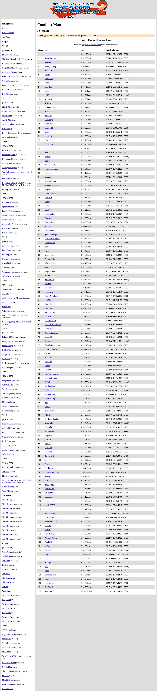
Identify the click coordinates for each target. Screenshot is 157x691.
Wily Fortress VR (9, 656)
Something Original (9, 424)
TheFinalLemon (51, 378)
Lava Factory (7, 250)
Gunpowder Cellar (9, 224)
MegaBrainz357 (51, 435)
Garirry (47, 202)
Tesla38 (48, 370)
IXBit (47, 480)
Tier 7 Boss (6, 530)
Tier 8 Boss (6, 535)
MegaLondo (7, 402)
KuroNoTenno (50, 275)
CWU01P (48, 198)
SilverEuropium (51, 263)
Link (46, 54)
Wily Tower (6, 454)
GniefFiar (48, 87)
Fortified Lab (7, 211)
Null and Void (7, 689)
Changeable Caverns (10, 272)
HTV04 (48, 526)
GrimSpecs (49, 124)
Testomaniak (50, 214)
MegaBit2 (48, 189)
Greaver (48, 439)
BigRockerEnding (52, 419)
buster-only (69, 35)
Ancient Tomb (7, 467)
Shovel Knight (7, 346)
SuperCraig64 (50, 534)
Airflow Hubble (8, 450)
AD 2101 (5, 294)
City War (5, 552)
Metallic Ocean (8, 680)
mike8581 (48, 247)
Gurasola (48, 427)
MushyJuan (49, 431)
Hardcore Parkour (9, 663)
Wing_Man (49, 329)
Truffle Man (7, 120)
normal (52, 35)
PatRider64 (49, 152)
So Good (5, 676)
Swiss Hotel (6, 643)
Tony (47, 554)
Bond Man (6, 150)
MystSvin (48, 99)
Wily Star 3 (6, 608)
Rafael (47, 382)
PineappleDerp (50, 66)
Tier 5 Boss (6, 521)
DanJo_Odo (49, 353)
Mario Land (6, 639)
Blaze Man (6, 228)
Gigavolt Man (7, 437)
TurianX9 (48, 550)
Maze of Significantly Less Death (15, 315)
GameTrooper (50, 509)
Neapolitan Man (8, 68)
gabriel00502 (50, 505)
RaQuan (48, 284)
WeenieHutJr (50, 222)
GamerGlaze (49, 489)
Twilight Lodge (8, 556)
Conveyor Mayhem (9, 168)
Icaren (47, 407)
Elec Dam (6, 307)
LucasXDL (49, 144)
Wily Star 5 (6, 617)
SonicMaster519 (51, 521)
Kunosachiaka (50, 181)
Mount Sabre (7, 116)
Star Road (6, 652)
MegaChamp (50, 271)
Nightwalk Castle (9, 634)
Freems (47, 157)
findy (47, 91)
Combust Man (7, 398)
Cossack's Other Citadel (11, 215)
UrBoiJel (48, 362)
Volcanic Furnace (9, 311)
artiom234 (49, 493)
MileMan (48, 452)
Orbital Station (8, 350)
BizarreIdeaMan (51, 349)
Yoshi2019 (49, 337)
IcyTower (48, 546)
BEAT (47, 210)
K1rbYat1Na (49, 411)
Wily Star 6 (6, 621)
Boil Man (6, 94)
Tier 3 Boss (6, 513)
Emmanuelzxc (50, 575)
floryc (47, 558)
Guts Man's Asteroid (10, 111)
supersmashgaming (52, 398)
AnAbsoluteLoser (51, 333)
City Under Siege (9, 159)
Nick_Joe (48, 116)
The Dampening (8, 393)
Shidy (47, 267)
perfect (84, 35)
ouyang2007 (49, 485)
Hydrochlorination (52, 169)
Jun (46, 148)
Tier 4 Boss (6, 517)
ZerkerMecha (50, 259)
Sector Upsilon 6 (8, 124)
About (4, 28)
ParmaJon (48, 218)
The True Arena (8, 582)
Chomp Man (7, 411)
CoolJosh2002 (50, 321)
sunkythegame (50, 583)
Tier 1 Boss (6, 500)
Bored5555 (49, 79)
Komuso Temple (8, 90)
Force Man (6, 179)
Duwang (5, 254)
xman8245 (49, 308)
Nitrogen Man (7, 259)
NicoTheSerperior (52, 374)
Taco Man (6, 389)
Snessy (47, 476)
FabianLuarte (50, 304)
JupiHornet (49, 292)
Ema (46, 140)
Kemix (47, 251)
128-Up (48, 300)
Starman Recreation (9, 289)
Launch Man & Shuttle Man (13, 85)
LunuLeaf (48, 136)
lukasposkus (49, 280)
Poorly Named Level (10, 341)
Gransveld (49, 128)
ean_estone (49, 288)
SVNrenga (49, 120)
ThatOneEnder (50, 107)
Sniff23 (47, 444)
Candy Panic (7, 385)
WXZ (47, 95)
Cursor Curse (7, 220)
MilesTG (48, 316)
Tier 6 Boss (6, 526)
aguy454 (48, 460)
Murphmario (49, 255)
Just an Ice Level (8, 246)
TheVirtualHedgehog (53, 239)
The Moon (6, 561)
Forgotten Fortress (9, 380)
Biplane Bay (7, 233)
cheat (95, 35)
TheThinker (49, 517)
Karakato (48, 357)
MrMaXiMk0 (50, 394)
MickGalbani (50, 243)
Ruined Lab (6, 202)
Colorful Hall (7, 428)
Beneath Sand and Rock (11, 76)
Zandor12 (48, 542)
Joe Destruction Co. (9, 363)
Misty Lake (6, 137)
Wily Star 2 (6, 604)
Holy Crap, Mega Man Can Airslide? (16, 322)
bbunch (47, 132)
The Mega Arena (8, 578)
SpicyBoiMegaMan (52, 185)
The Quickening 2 (9, 671)
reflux (47, 571)
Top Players (6, 37)
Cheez (47, 83)
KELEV (48, 415)
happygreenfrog (51, 513)
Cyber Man (6, 81)
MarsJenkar (49, 423)
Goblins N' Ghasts (9, 647)
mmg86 (48, 62)
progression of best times (91, 45)
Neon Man (6, 359)
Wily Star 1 (6, 600)
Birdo (4, 565)
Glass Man (6, 569)
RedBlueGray (50, 587)
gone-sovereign (51, 234)
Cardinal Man (7, 487)
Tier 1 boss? (7, 504)
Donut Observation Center (12, 133)
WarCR (47, 530)
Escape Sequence (9, 155)
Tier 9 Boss (6, 539)
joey (46, 403)
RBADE (48, 226)
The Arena (6, 574)
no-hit (77, 35)
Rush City (6, 441)
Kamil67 (48, 173)
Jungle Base (6, 354)
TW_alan (48, 448)
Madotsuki (49, 177)
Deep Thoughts (8, 684)
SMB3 (4, 406)
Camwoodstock (51, 230)
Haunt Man (6, 63)
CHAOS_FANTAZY (53, 325)
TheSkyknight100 (52, 472)
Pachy (47, 161)
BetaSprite (49, 562)
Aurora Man (7, 163)
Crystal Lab (6, 263)
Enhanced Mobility (9, 337)
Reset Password (8, 33)
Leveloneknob (50, 193)
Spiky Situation (8, 207)
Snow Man (6, 491)
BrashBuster (49, 468)
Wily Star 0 (6, 595)
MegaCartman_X (51, 58)
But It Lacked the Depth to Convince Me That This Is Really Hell (16, 184)
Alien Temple (7, 367)
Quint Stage (6, 302)
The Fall (5, 472)
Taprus (47, 75)
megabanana (49, 591)
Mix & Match (7, 476)
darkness (48, 103)
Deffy (47, 390)
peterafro (48, 70)
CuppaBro (49, 497)
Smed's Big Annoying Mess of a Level (17, 172)
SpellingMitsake (51, 386)
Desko (47, 366)
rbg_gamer (49, 341)
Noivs (47, 579)
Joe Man (5, 268)
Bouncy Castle (7, 189)
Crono (47, 464)
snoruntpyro (49, 501)
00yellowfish (50, 312)
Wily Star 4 (6, 613)
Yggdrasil (6, 446)
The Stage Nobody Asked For (13, 59)
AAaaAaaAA (50, 165)
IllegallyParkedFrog (52, 345)
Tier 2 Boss (6, 508)
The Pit (5, 587)
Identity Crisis (7, 55)
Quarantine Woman (9, 72)
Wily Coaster (7, 276)
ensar (47, 206)
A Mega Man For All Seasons (13, 298)
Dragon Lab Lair (8, 432)
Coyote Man (7, 667)
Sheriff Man (6, 107)
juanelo (47, 111)
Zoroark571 (49, 456)
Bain (46, 567)
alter (89, 35)
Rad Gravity (7, 129)
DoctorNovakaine (51, 296)
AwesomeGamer (51, 538)
